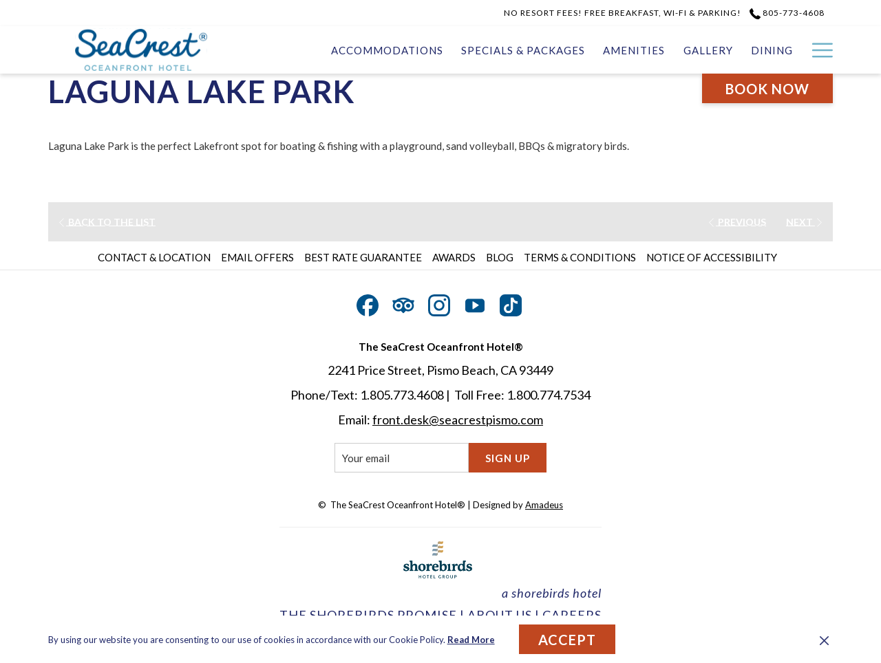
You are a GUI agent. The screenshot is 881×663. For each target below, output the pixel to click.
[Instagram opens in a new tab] (439, 302)
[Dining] (772, 50)
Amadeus (544, 504)
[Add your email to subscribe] (402, 457)
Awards (454, 257)
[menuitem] (155, 257)
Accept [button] (567, 639)
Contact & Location (154, 257)
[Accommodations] (387, 50)
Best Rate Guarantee (363, 257)
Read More (471, 639)
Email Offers (257, 257)
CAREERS (572, 614)
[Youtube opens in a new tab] (475, 302)
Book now (767, 88)
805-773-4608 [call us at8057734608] (787, 13)
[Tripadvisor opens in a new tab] (403, 302)
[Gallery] (708, 50)
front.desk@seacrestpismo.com (457, 419)
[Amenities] (634, 50)
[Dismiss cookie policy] (824, 640)
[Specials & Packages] (523, 50)
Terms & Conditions (580, 257)
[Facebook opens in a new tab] (368, 302)
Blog (499, 257)
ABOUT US (499, 614)
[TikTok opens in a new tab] (511, 302)
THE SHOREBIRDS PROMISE (368, 614)
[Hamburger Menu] (817, 50)
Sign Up (507, 458)
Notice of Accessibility (711, 257)
